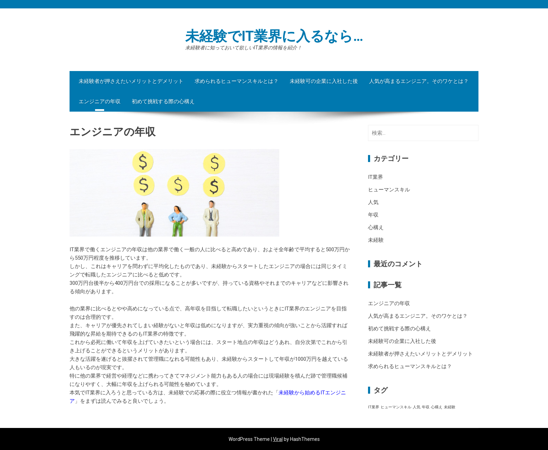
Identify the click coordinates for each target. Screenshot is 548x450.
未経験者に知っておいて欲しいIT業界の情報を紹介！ (243, 47)
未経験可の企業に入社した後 (324, 81)
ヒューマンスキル (389, 190)
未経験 (376, 240)
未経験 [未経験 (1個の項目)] (449, 407)
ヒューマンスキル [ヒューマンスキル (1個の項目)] (396, 407)
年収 (373, 215)
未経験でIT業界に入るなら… (274, 36)
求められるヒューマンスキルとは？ (237, 81)
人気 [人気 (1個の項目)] (416, 407)
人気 (373, 202)
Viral (278, 439)
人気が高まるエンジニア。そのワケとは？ (419, 81)
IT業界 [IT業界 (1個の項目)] (373, 407)
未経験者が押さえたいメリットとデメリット (131, 81)
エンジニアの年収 (100, 101)
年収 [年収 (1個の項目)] (426, 407)
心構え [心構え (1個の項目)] (436, 407)
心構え (376, 227)
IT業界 (375, 177)
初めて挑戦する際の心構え (163, 101)
